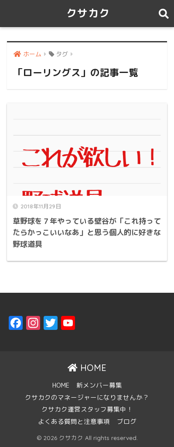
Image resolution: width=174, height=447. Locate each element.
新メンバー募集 (99, 385)
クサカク (88, 13)
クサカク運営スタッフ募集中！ (87, 409)
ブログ (126, 421)
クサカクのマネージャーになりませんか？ (87, 397)
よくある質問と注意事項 (74, 421)
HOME (87, 367)
